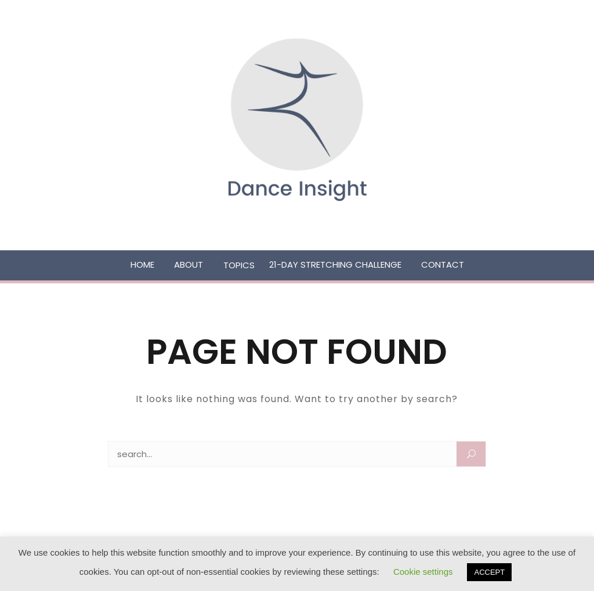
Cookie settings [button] (423, 572)
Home (142, 264)
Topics (239, 265)
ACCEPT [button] (489, 572)
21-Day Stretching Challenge (335, 264)
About (188, 264)
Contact (442, 264)
